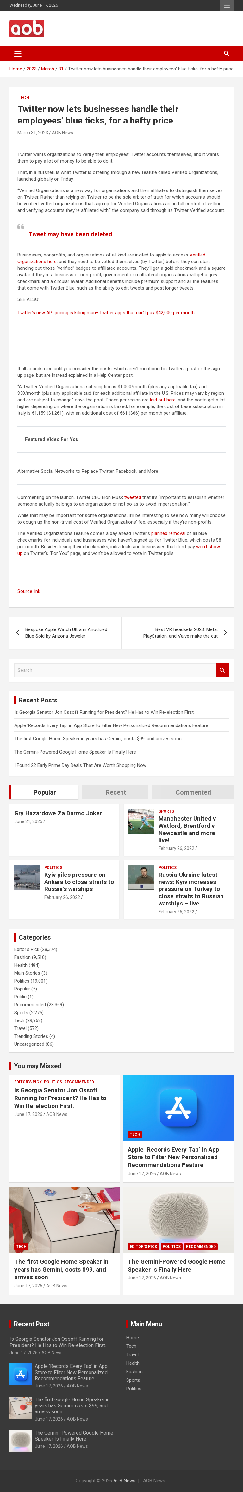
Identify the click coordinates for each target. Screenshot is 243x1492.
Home (132, 1337)
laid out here (163, 400)
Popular (22, 989)
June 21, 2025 (28, 821)
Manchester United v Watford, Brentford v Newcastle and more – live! (190, 829)
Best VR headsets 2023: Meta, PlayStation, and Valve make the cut (180, 633)
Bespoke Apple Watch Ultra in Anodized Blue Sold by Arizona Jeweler (66, 633)
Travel (20, 1028)
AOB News (62, 132)
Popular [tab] (45, 792)
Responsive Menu (227, 5)
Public (20, 997)
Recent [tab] (116, 792)
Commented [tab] (193, 792)
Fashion (22, 957)
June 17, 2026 (28, 1114)
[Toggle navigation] (17, 53)
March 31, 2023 (32, 132)
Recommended (30, 1005)
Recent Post (31, 1324)
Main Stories (27, 973)
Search (222, 670)
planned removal (168, 533)
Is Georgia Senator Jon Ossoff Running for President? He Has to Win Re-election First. (104, 712)
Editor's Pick (26, 949)
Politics (53, 867)
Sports (166, 811)
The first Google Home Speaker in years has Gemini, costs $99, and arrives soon (98, 739)
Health (21, 965)
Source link (28, 591)
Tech (23, 97)
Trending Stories (31, 1036)
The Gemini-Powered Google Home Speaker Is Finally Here (75, 752)
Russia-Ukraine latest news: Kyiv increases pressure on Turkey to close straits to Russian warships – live (191, 889)
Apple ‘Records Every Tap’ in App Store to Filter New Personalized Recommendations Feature (111, 725)
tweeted (132, 497)
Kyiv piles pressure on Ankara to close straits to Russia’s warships (79, 882)
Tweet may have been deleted (70, 234)
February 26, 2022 (176, 848)
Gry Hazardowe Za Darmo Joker (58, 813)
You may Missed (37, 1066)
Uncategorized (29, 1044)
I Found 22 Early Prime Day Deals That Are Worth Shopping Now (80, 765)
